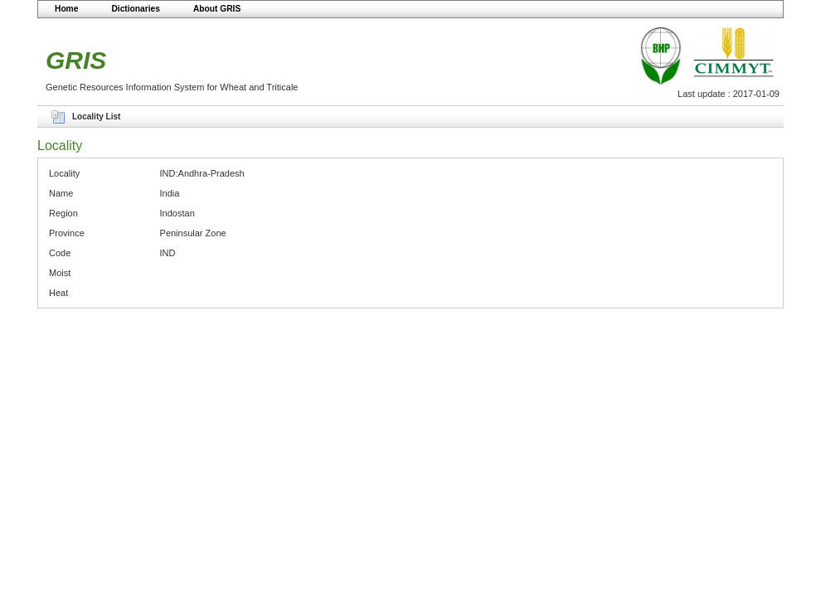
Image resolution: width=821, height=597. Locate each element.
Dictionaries (135, 8)
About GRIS (216, 8)
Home (66, 8)
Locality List (96, 116)
